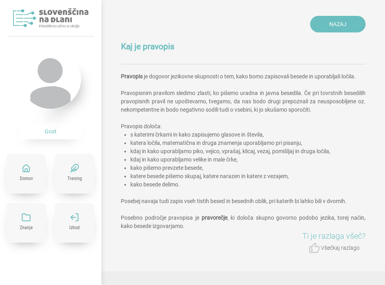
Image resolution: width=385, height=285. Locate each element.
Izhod (74, 227)
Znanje (26, 227)
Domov (26, 178)
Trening (74, 178)
